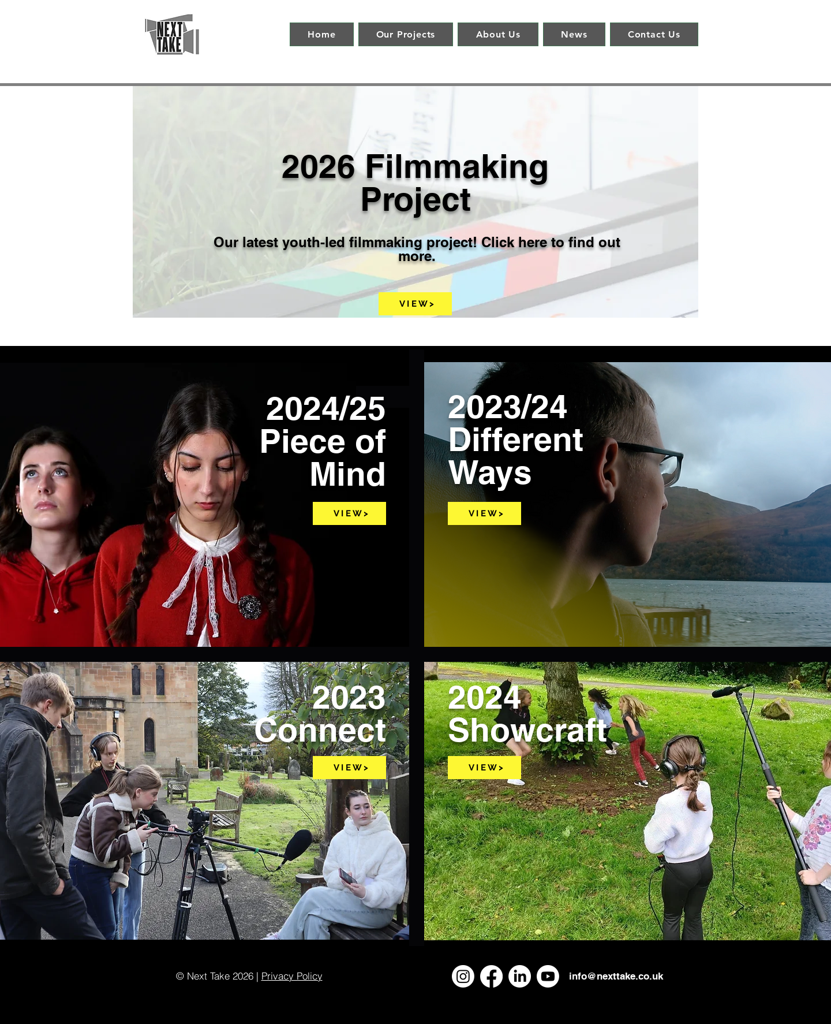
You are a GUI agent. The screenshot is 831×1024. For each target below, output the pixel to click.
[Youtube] (548, 976)
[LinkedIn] (519, 976)
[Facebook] (491, 976)
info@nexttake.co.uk (616, 976)
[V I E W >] (415, 303)
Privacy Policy (292, 976)
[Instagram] (463, 976)
